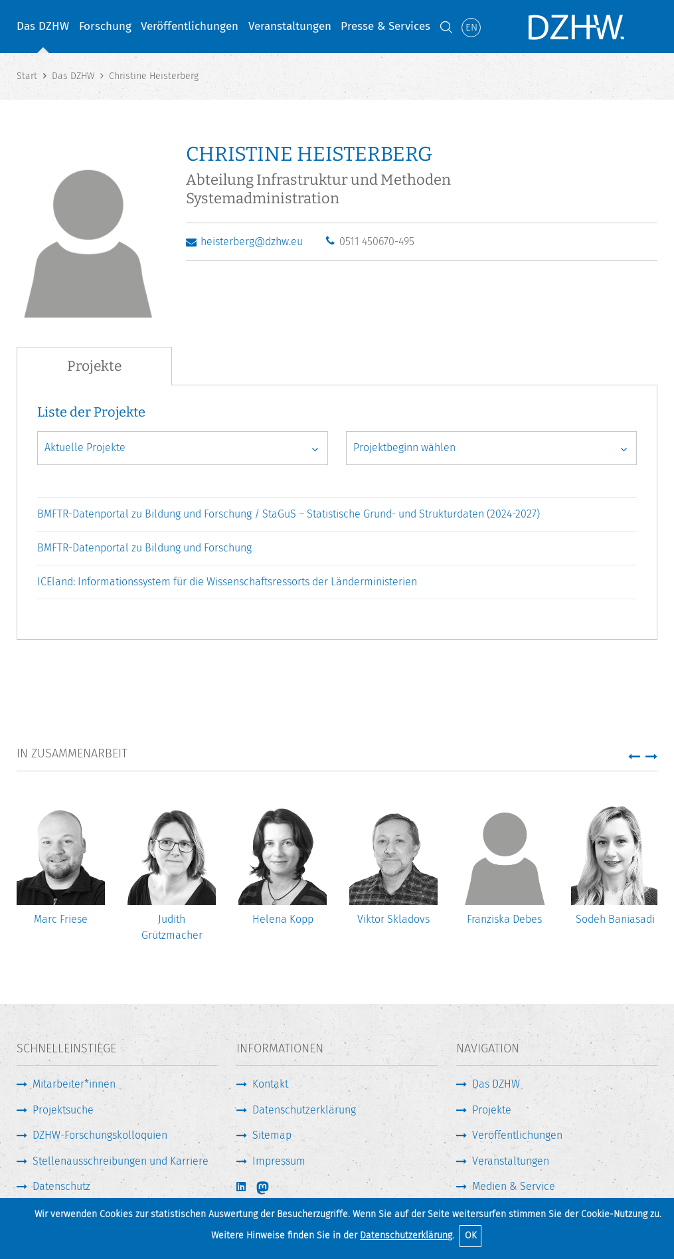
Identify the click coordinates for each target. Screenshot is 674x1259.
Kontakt (270, 1084)
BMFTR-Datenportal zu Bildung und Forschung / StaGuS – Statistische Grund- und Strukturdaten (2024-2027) (288, 514)
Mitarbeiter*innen (74, 1084)
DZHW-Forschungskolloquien (100, 1135)
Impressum (278, 1161)
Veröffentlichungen (189, 26)
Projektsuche (63, 1110)
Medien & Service (513, 1186)
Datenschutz (61, 1186)
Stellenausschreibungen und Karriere (121, 1161)
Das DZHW (43, 26)
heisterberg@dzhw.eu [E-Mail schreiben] (252, 241)
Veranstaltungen (289, 26)
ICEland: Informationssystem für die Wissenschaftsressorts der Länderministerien (227, 581)
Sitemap (272, 1135)
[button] (634, 756)
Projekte (491, 1110)
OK (471, 1235)
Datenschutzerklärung (406, 1235)
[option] (60, 870)
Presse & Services (385, 26)
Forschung (105, 26)
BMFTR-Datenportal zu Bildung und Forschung (144, 547)
